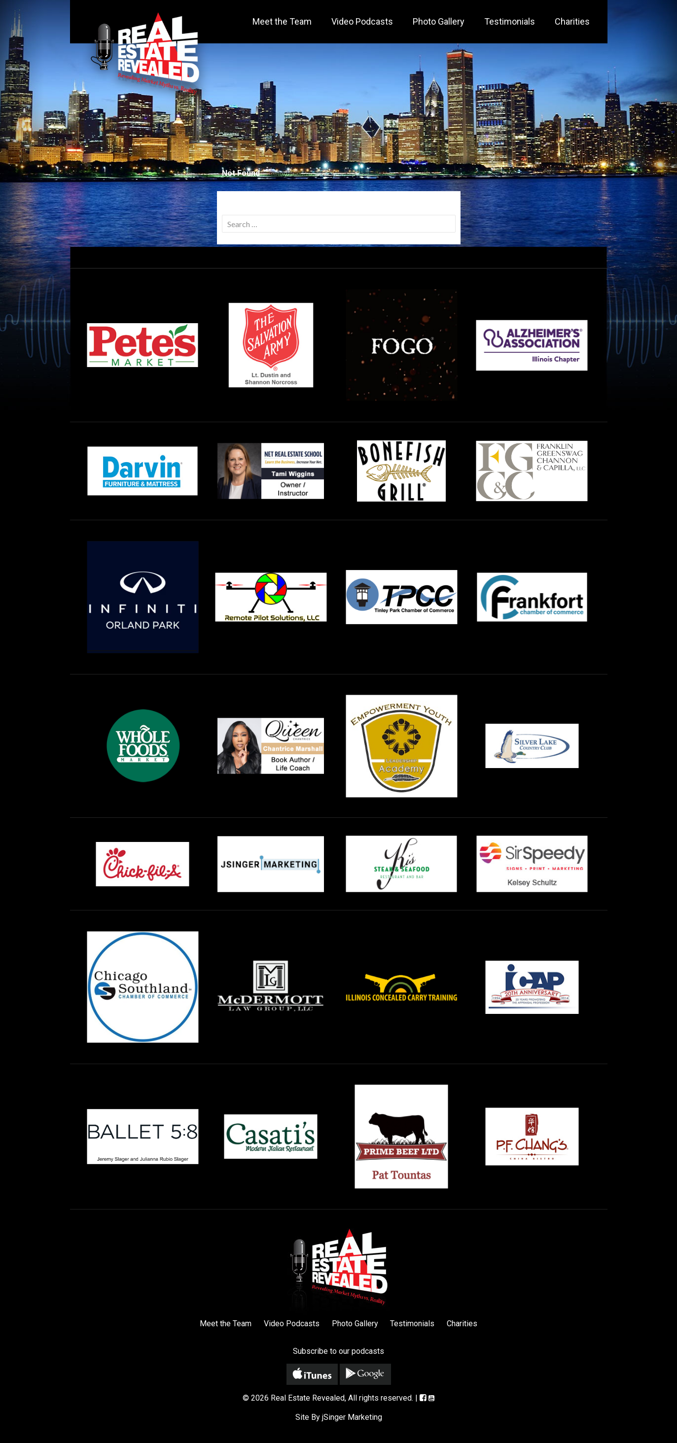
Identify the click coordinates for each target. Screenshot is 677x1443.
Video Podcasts (362, 21)
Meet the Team (282, 21)
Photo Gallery (438, 21)
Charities (572, 21)
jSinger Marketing (352, 1417)
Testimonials (509, 21)
